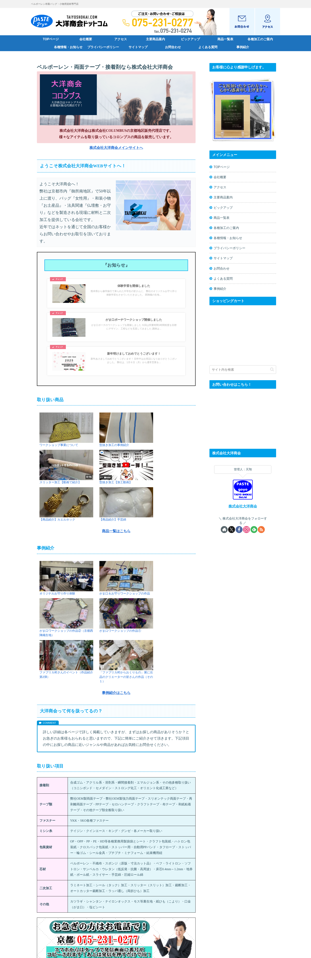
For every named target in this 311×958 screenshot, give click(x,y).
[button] (272, 369)
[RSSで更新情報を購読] (261, 529)
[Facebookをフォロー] (239, 529)
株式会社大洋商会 (242, 506)
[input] (242, 369)
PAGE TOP (155, 936)
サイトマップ (223, 258)
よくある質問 (223, 278)
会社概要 (220, 177)
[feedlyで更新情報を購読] (254, 529)
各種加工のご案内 (226, 228)
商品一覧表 (221, 217)
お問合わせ (221, 268)
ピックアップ (223, 207)
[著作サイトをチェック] (224, 529)
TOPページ (222, 167)
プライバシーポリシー (229, 248)
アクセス (220, 187)
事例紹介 (220, 288)
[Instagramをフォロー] (246, 529)
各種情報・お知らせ (228, 238)
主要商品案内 (223, 197)
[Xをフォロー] (231, 529)
